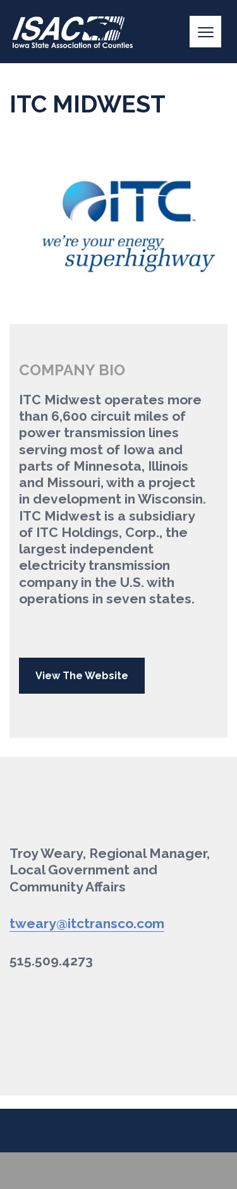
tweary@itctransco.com (86, 923)
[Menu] (205, 31)
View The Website (81, 676)
